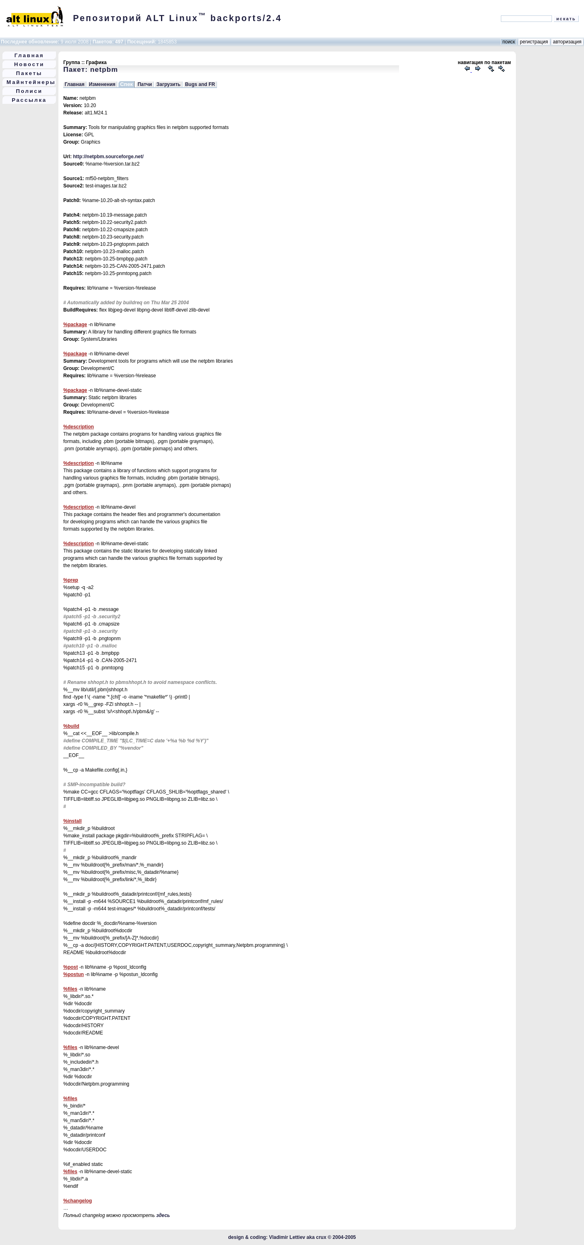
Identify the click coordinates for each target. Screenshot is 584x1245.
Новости (29, 64)
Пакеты (29, 73)
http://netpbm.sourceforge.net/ (108, 156)
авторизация (567, 42)
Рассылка (29, 100)
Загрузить (168, 84)
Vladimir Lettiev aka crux (297, 1237)
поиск (508, 42)
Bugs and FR (200, 84)
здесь (163, 1215)
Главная (29, 55)
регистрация (534, 42)
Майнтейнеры (31, 82)
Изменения (102, 84)
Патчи (144, 84)
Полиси (29, 91)
